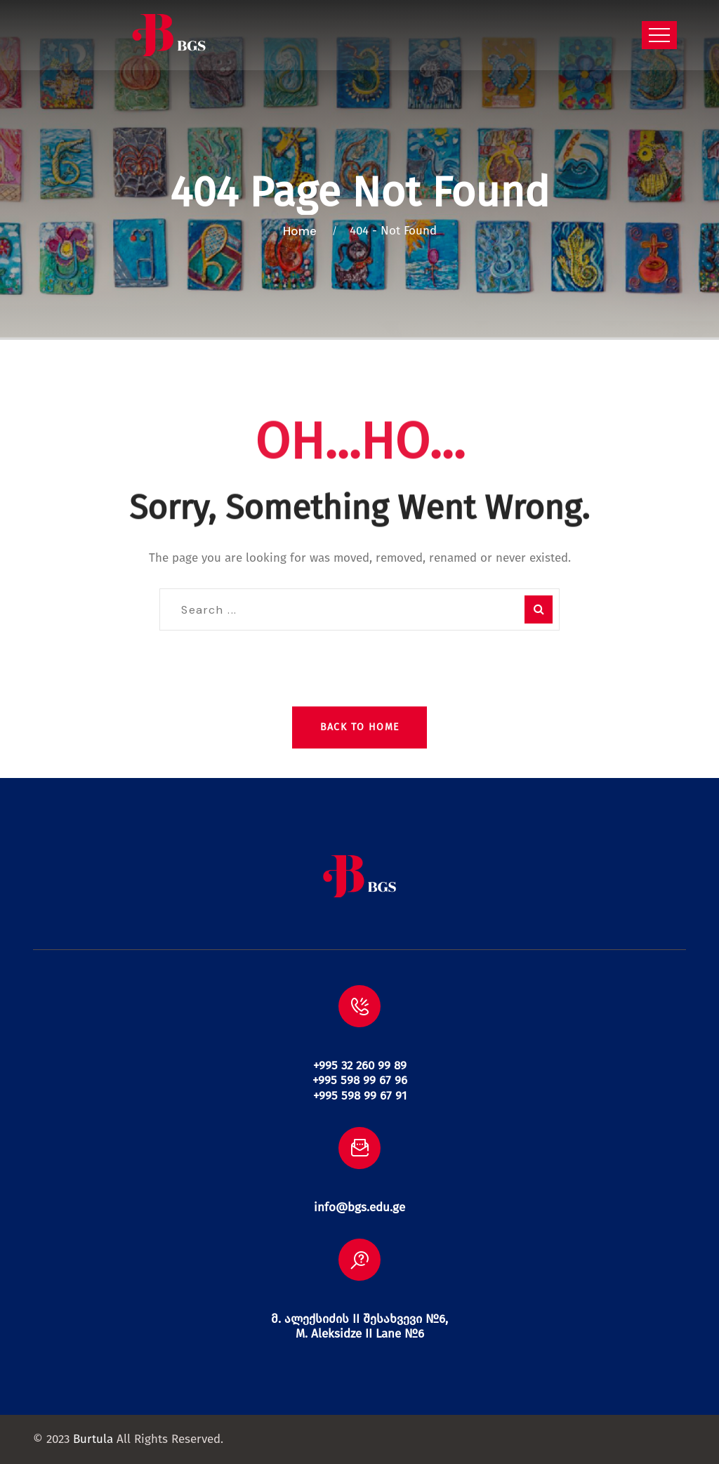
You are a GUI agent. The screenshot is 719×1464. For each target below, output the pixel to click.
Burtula (93, 1439)
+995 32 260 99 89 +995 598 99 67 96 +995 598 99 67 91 (359, 1080)
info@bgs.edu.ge (359, 1207)
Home (302, 231)
